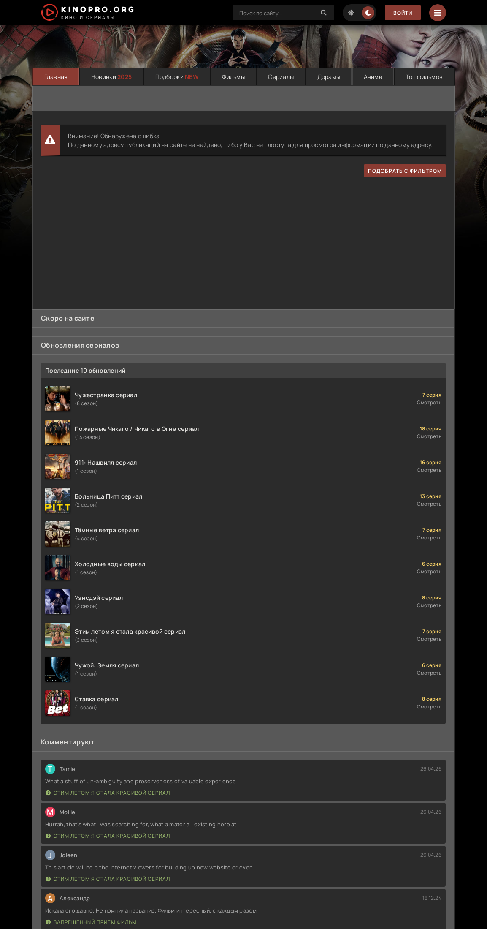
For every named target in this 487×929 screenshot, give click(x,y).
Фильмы (233, 77)
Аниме (373, 77)
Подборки (177, 77)
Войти (402, 12)
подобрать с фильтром (405, 170)
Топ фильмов (424, 77)
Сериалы (281, 77)
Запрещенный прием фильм (91, 922)
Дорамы (329, 77)
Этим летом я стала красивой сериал (108, 792)
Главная (56, 77)
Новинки (111, 77)
